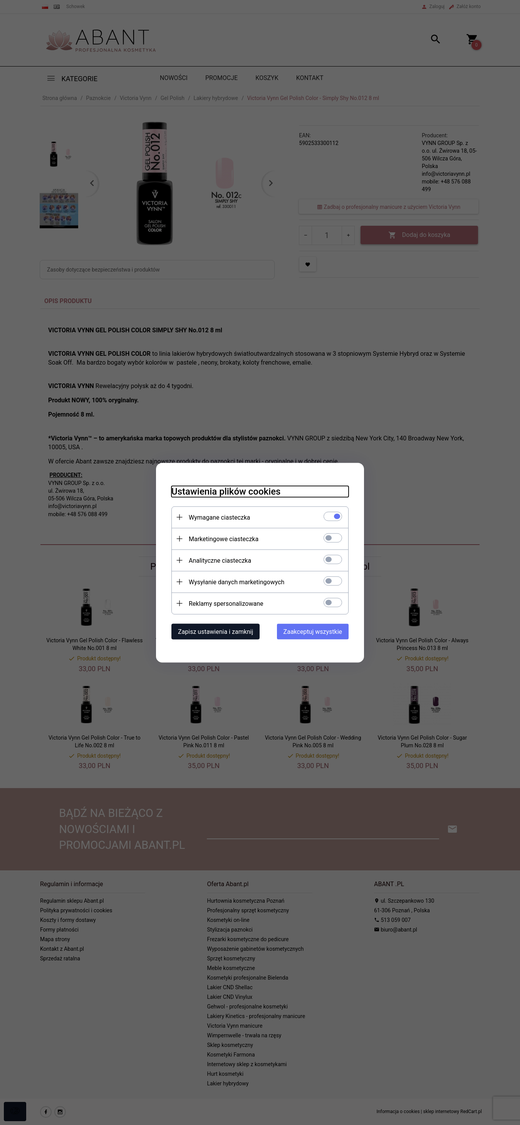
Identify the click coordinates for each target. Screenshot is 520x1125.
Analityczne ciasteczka (220, 560)
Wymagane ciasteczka (219, 517)
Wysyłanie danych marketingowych (236, 581)
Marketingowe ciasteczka (223, 538)
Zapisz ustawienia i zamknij (215, 631)
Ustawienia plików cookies (225, 491)
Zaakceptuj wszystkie (312, 631)
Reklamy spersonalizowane (226, 603)
